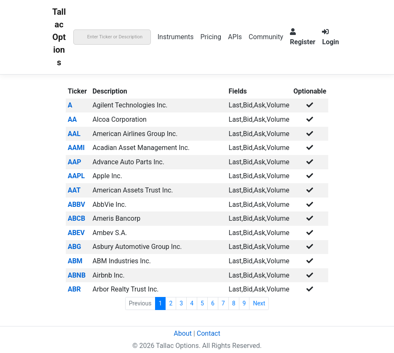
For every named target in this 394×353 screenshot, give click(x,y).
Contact (208, 333)
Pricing (210, 37)
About (183, 333)
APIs (235, 37)
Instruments (176, 37)
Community (266, 37)
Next (259, 303)
